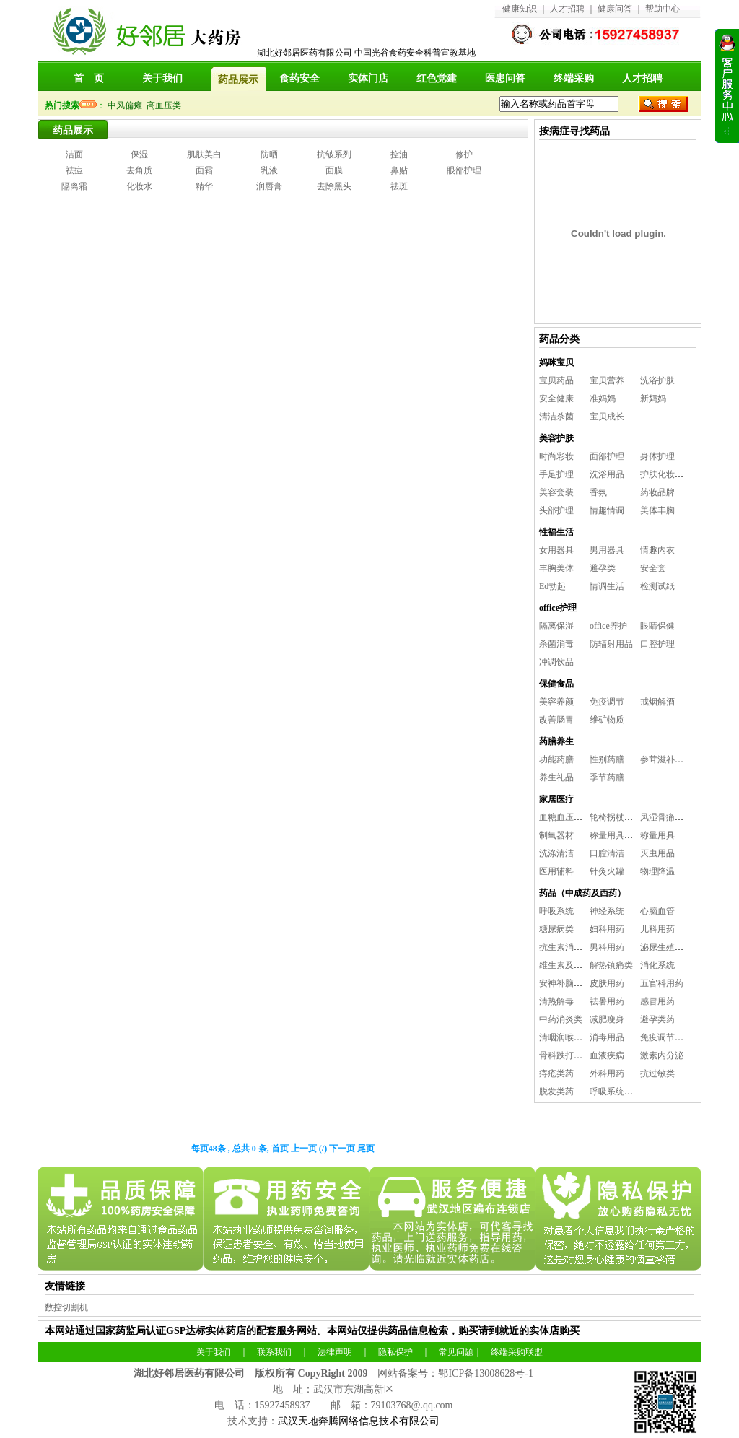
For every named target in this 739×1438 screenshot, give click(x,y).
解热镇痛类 (611, 965)
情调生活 (607, 586)
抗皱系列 (334, 154)
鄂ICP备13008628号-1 (485, 1373)
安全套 (653, 568)
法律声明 (335, 1352)
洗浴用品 (607, 474)
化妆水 (139, 186)
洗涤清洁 (556, 853)
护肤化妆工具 (666, 474)
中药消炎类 (560, 1019)
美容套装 (556, 492)
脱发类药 (556, 1091)
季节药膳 (607, 777)
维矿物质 (607, 720)
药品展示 (73, 130)
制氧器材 (556, 835)
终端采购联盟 (517, 1352)
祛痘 (74, 170)
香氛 (598, 492)
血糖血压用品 (565, 817)
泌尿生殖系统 (666, 947)
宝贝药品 (556, 380)
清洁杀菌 (556, 416)
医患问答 (505, 78)
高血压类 (166, 105)
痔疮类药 (556, 1073)
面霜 (204, 170)
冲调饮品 (556, 662)
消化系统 (657, 965)
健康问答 (615, 9)
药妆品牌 (657, 492)
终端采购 (574, 78)
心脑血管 (657, 911)
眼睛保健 (657, 626)
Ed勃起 (552, 586)
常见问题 (456, 1352)
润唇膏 (269, 186)
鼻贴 (399, 170)
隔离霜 (74, 186)
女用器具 (556, 550)
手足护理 (556, 474)
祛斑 (399, 186)
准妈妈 (603, 398)
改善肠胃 (556, 720)
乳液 (269, 170)
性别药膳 (607, 759)
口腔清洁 (607, 853)
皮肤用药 (607, 983)
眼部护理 (464, 170)
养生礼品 (556, 777)
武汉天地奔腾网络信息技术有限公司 (359, 1421)
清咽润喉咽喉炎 (569, 1037)
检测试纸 (657, 586)
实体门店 (368, 78)
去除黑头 (334, 186)
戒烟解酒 (657, 702)
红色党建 (436, 78)
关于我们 (162, 78)
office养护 (608, 626)
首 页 (89, 78)
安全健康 (556, 398)
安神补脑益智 (565, 983)
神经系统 (607, 911)
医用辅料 (556, 871)
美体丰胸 (657, 510)
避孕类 (603, 568)
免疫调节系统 (666, 1037)
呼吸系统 (556, 911)
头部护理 (556, 510)
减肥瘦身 (607, 1019)
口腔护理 (657, 644)
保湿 (139, 154)
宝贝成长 (607, 416)
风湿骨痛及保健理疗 (679, 817)
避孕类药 (657, 1019)
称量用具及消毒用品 (629, 835)
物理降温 (657, 871)
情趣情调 (607, 510)
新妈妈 (653, 398)
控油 (399, 154)
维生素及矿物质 (569, 965)
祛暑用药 (607, 1001)
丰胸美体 (556, 568)
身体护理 (657, 456)
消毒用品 (607, 1037)
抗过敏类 (657, 1073)
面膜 (334, 170)
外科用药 (607, 1073)
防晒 (269, 154)
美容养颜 (556, 702)
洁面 (74, 154)
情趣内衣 (657, 550)
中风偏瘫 (127, 105)
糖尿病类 (556, 929)
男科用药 (607, 947)
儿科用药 (657, 929)
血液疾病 (607, 1055)
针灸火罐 (607, 871)
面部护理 (607, 456)
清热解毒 (556, 1001)
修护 (464, 154)
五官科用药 (661, 983)
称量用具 (657, 835)
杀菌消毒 (556, 644)
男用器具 (607, 550)
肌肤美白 (204, 154)
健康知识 (519, 9)
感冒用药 (657, 1001)
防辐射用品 (611, 644)
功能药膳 (556, 759)
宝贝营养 (607, 380)
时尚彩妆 (556, 456)
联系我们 (274, 1352)
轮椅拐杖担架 (616, 817)
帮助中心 (662, 9)
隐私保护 (395, 1352)
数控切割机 (66, 1307)
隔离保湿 (556, 626)
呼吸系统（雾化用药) (630, 1091)
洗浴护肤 (657, 380)
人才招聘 (567, 9)
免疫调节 (607, 702)
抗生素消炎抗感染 (573, 947)
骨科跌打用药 (565, 1055)
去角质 (139, 170)
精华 (204, 186)
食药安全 (299, 78)
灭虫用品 (657, 853)
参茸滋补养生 (666, 759)
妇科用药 (607, 929)
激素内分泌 (661, 1055)
